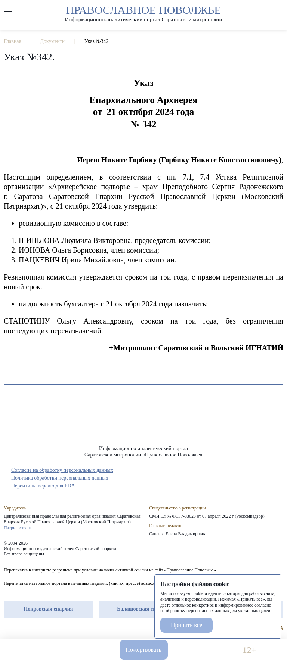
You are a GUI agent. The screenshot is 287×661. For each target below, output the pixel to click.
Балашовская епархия (143, 609)
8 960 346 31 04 (37, 650)
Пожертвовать (143, 649)
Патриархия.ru (17, 527)
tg (21, 628)
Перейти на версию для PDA (43, 486)
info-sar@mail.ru (82, 650)
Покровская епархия (48, 609)
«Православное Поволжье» (143, 420)
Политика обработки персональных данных (59, 478)
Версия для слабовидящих (205, 650)
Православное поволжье (143, 13)
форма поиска (279, 11)
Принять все (186, 625)
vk (34, 628)
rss (48, 628)
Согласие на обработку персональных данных (62, 470)
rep (7, 628)
